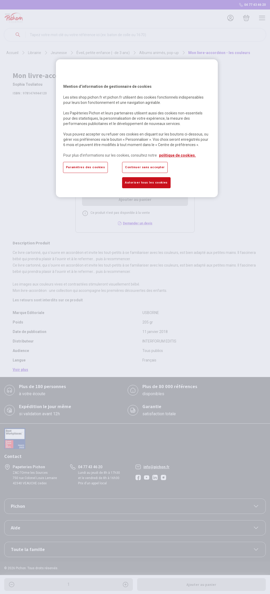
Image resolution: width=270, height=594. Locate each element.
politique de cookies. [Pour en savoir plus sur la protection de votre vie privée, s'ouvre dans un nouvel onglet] (177, 155)
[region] (137, 128)
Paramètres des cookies (85, 167)
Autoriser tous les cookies (146, 182)
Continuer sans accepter (145, 167)
